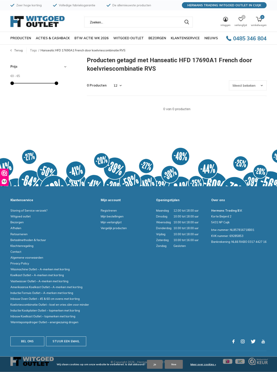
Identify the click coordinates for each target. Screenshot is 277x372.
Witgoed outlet (128, 38)
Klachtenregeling (21, 246)
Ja (154, 364)
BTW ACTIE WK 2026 (91, 38)
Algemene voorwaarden (26, 257)
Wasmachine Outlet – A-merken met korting (40, 269)
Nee (173, 364)
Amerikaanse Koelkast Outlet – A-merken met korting (46, 287)
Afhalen (15, 228)
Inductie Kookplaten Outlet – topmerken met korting (45, 310)
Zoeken (187, 22)
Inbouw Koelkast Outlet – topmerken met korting (42, 316)
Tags (33, 50)
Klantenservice (185, 38)
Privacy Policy (19, 263)
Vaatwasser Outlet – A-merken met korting (39, 281)
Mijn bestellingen (112, 216)
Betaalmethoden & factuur (28, 240)
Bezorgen (157, 38)
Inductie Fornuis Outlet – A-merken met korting (41, 293)
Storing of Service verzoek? (29, 210)
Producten (20, 38)
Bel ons (27, 341)
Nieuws (211, 38)
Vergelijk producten (114, 228)
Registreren (109, 210)
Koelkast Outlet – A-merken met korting (37, 275)
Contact (15, 251)
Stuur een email (66, 341)
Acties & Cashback (53, 38)
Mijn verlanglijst (111, 222)
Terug (18, 50)
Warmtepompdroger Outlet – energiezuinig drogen (44, 322)
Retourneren (19, 234)
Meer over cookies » (203, 364)
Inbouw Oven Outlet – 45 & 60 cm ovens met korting (45, 298)
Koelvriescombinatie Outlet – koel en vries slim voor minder (49, 304)
